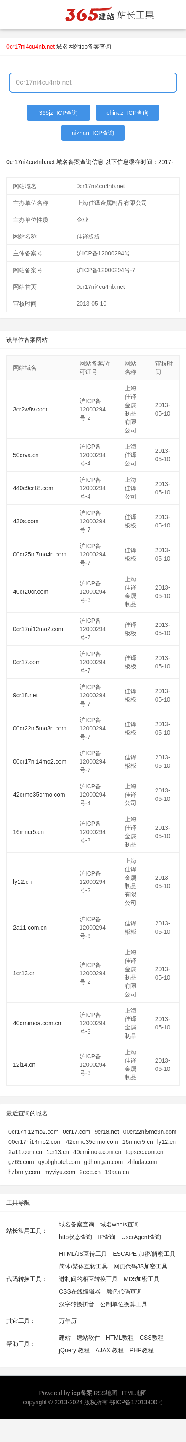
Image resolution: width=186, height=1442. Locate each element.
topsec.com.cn (144, 1151)
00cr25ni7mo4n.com (39, 554)
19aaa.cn (117, 1172)
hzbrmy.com (24, 1172)
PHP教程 (142, 1350)
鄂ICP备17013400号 (136, 1402)
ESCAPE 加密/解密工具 (144, 1253)
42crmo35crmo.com (39, 794)
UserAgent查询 (141, 1237)
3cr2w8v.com (30, 409)
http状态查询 (75, 1237)
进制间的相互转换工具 (88, 1279)
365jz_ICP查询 (58, 112)
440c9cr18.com (33, 488)
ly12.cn (22, 881)
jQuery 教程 (74, 1350)
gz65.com (21, 1162)
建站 (65, 1337)
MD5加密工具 (142, 1279)
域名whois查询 (119, 1224)
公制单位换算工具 (123, 1304)
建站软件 (88, 1337)
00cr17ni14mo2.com (39, 761)
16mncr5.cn (28, 832)
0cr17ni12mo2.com (38, 629)
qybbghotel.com (59, 1162)
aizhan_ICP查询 (93, 133)
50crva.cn (26, 455)
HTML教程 (120, 1337)
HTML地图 (133, 1393)
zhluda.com (142, 1162)
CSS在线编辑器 (80, 1291)
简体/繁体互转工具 (83, 1266)
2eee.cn (90, 1172)
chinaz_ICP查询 (127, 112)
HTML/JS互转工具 (83, 1253)
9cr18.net (25, 695)
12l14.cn (24, 1064)
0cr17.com (26, 662)
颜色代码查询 (124, 1291)
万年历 (68, 1320)
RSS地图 (106, 1393)
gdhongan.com (103, 1162)
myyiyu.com (59, 1172)
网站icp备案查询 (89, 46)
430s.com (26, 521)
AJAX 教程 (110, 1350)
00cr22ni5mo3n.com (39, 728)
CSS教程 (152, 1337)
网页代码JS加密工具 (140, 1266)
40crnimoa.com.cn (37, 1023)
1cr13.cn (24, 973)
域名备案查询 (76, 1224)
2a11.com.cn (30, 927)
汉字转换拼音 (76, 1304)
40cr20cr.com (30, 591)
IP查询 (106, 1237)
